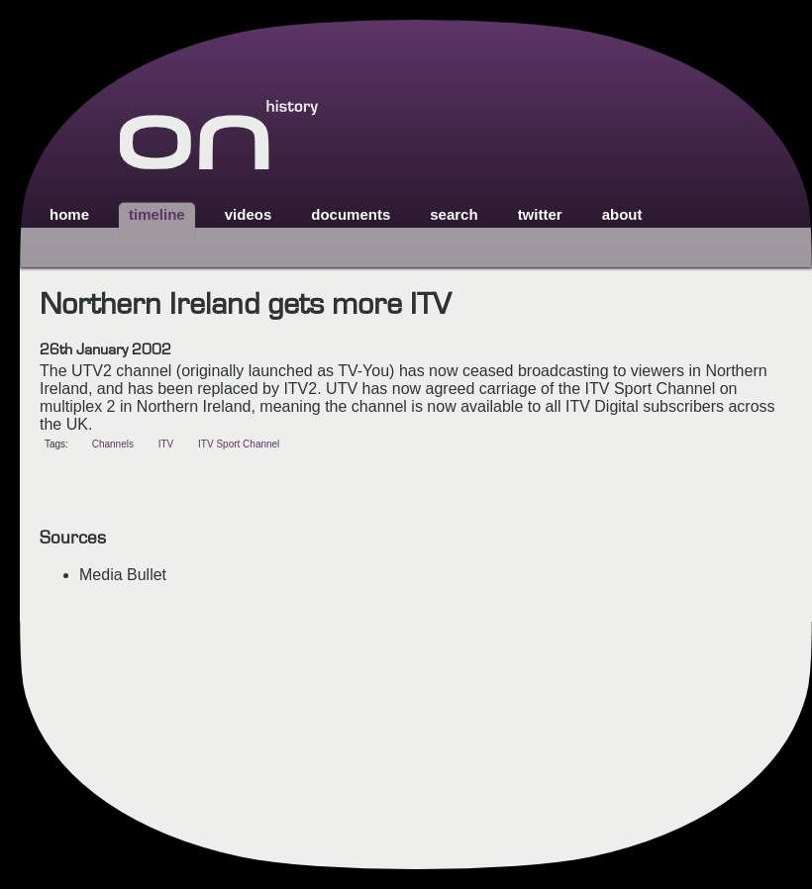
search (453, 214)
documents (350, 214)
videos (248, 214)
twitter (540, 214)
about (622, 214)
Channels (113, 444)
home (69, 214)
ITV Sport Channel (238, 444)
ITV (166, 444)
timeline (157, 214)
